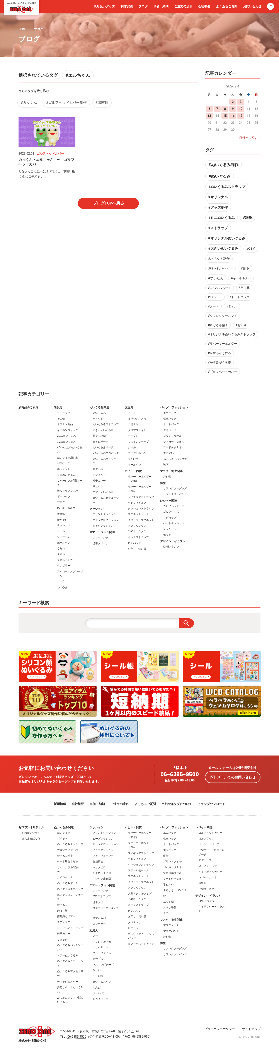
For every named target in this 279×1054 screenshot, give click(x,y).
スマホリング (100, 537)
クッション (96, 508)
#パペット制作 (219, 259)
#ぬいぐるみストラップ (226, 187)
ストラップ (63, 412)
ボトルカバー (65, 525)
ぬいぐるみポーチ (103, 447)
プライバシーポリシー (219, 1029)
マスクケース (171, 925)
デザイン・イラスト (172, 541)
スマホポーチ (100, 923)
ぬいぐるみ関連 (99, 407)
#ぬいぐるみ (220, 176)
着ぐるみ (98, 469)
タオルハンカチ (66, 559)
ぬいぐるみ (99, 412)
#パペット (215, 297)
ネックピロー (100, 867)
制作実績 (127, 6)
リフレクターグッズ (175, 488)
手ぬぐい (168, 453)
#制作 (247, 218)
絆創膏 (167, 476)
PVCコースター (208, 888)
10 (240, 109)
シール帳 (98, 975)
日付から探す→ (249, 138)
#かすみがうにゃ (219, 353)
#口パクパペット (219, 288)
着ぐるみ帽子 (100, 435)
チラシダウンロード (211, 804)
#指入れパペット (220, 268)
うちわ (61, 548)
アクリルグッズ (137, 525)
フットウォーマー (103, 855)
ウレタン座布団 (102, 878)
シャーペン (63, 536)
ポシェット (63, 469)
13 (209, 116)
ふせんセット (136, 424)
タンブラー (63, 565)
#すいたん (215, 278)
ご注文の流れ (183, 6)
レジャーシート (172, 528)
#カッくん (29, 103)
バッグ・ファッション (174, 407)
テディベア (99, 474)
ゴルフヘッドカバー (175, 506)
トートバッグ (171, 424)
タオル (61, 554)
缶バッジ (62, 519)
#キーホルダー (241, 278)
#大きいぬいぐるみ (223, 248)
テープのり (134, 435)
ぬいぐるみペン (137, 453)
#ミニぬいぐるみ (221, 218)
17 (240, 116)
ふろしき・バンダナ (175, 458)
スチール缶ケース (138, 870)
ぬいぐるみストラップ (106, 424)
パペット (98, 418)
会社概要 (204, 6)
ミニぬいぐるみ (66, 474)
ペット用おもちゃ (67, 861)
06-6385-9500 (179, 774)
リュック (98, 486)
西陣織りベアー (66, 916)
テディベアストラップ (70, 927)
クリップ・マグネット (141, 520)
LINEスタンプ (171, 546)
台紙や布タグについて (177, 804)
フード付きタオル (173, 447)
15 (225, 116)
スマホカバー (100, 918)
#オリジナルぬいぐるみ (226, 238)
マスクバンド (171, 931)
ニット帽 (168, 901)
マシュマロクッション (106, 520)
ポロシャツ (63, 496)
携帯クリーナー (102, 543)
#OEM (250, 249)
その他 (61, 418)
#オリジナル (218, 197)
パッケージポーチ (209, 844)
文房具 (129, 407)
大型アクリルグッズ (139, 893)
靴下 (165, 464)
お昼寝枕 (98, 861)
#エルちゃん (78, 75)
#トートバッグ (240, 297)
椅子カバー (99, 480)
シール (61, 531)
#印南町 (102, 103)
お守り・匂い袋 (137, 548)
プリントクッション (104, 514)
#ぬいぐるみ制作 (223, 164)
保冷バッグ (169, 430)
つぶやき (62, 587)
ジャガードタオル (173, 441)
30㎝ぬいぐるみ (66, 441)
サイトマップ (251, 1029)
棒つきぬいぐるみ (67, 490)
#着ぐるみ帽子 (218, 325)
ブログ (143, 6)
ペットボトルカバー (175, 523)
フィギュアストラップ (141, 496)
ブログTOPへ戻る (108, 203)
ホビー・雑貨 (133, 471)
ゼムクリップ (100, 999)
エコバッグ (169, 412)
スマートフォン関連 (102, 532)
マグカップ (169, 517)
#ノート (213, 306)
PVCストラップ (102, 896)
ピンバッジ (134, 542)
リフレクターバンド (175, 494)
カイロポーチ (100, 441)
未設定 (58, 407)
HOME (23, 29)
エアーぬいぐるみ (103, 492)
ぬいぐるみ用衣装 (67, 457)
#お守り (241, 325)
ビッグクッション (103, 525)
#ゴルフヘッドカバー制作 (66, 103)
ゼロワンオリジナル (31, 827)
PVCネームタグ (137, 531)
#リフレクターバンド (222, 315)
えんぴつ (133, 458)
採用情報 (60, 804)
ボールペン (63, 542)
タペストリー (136, 922)
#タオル (232, 306)
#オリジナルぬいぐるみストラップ (232, 334)
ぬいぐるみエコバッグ (106, 453)
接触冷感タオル (172, 873)
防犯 (163, 483)
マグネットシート (138, 514)
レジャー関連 (168, 500)
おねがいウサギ (31, 832)
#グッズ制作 (218, 207)
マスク (61, 581)
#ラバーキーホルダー (222, 343)
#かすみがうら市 (219, 362)
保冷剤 (167, 534)
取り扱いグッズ (104, 6)
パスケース (63, 463)
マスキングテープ (138, 441)
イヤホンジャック (67, 430)
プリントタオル (172, 435)
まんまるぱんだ (31, 838)
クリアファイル (137, 430)
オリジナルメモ (137, 418)
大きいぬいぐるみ (103, 430)
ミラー (167, 913)
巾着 (165, 855)
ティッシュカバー (67, 981)
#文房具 (244, 288)
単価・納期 (160, 6)
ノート (132, 412)
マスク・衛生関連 (171, 471)
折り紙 (61, 513)
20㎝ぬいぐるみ (66, 435)
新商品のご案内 (28, 407)
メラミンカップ (208, 866)
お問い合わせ (252, 6)
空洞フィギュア (137, 502)
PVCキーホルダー (67, 508)
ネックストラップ (138, 537)
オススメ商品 (65, 424)
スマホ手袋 (169, 907)
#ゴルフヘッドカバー (222, 372)
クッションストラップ (141, 508)
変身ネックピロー (103, 873)
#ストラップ (218, 228)
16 (233, 116)
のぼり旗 (62, 910)
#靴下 (245, 268)
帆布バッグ (169, 418)
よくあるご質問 (226, 6)
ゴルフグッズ (171, 511)
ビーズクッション (103, 838)
